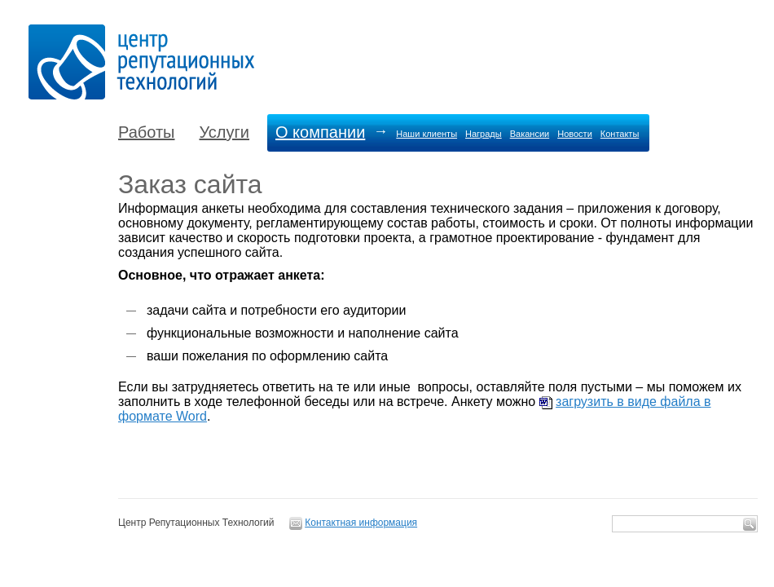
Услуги (224, 132)
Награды (483, 134)
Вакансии (530, 134)
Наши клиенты (426, 134)
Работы (146, 132)
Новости (574, 134)
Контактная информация (361, 522)
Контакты (620, 134)
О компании (320, 132)
